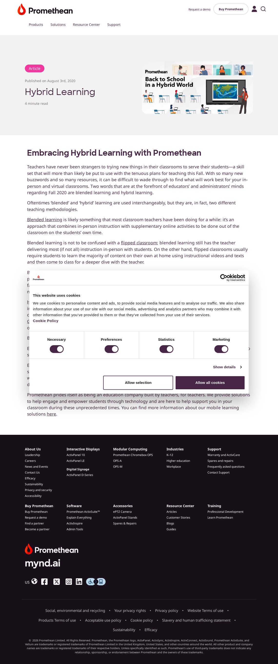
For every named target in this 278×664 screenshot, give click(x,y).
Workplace (174, 467)
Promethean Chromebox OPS (133, 455)
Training (214, 505)
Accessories (123, 505)
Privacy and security (38, 490)
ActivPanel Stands (125, 517)
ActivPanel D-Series (80, 475)
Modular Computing (130, 449)
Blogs (170, 523)
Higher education (178, 461)
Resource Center (86, 24)
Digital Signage (78, 469)
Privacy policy (166, 610)
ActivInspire (75, 523)
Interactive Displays (83, 449)
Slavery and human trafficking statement (196, 620)
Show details (224, 367)
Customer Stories (178, 517)
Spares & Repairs (125, 523)
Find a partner (34, 523)
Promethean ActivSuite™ (83, 512)
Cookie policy (141, 620)
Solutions (58, 24)
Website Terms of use (205, 610)
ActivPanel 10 (76, 455)
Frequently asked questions (226, 467)
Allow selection (138, 382)
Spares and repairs (220, 461)
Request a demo (199, 9)
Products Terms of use (57, 620)
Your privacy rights (130, 610)
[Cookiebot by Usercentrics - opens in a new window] (223, 277)
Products (36, 24)
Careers (30, 461)
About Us (33, 449)
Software (74, 505)
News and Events (36, 467)
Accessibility (33, 496)
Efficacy (30, 478)
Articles (172, 512)
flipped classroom (139, 243)
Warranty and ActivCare (224, 455)
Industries (175, 449)
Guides (171, 529)
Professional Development (225, 512)
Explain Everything (79, 517)
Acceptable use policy (103, 620)
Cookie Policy (46, 321)
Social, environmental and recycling (75, 610)
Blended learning (44, 219)
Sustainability (34, 484)
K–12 (170, 455)
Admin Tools (75, 529)
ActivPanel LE (76, 461)
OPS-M (117, 467)
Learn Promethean (220, 517)
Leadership (32, 455)
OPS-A (117, 461)
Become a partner (37, 529)
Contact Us (32, 472)
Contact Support (218, 472)
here (51, 414)
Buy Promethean (231, 9)
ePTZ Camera (122, 512)
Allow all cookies (210, 382)
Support (113, 24)
